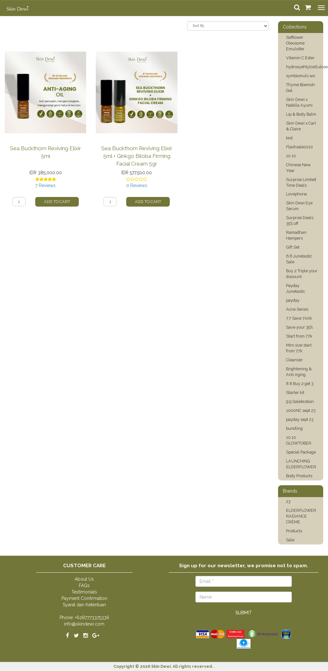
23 (288, 501)
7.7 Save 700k (299, 318)
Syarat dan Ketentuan (84, 604)
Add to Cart (57, 201)
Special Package (301, 452)
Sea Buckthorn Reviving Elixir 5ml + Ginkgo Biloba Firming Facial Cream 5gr (136, 156)
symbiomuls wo (300, 75)
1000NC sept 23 (301, 410)
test (289, 137)
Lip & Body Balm (301, 114)
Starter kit (295, 392)
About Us (84, 579)
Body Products (299, 475)
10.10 (291, 155)
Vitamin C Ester (300, 57)
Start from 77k (299, 336)
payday (292, 300)
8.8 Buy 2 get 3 (300, 383)
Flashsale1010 (299, 146)
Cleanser (294, 359)
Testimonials (84, 591)
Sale (290, 539)
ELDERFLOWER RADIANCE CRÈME (301, 516)
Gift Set (292, 247)
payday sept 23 (300, 419)
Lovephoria (296, 194)
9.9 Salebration (300, 401)
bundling (294, 428)
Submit (243, 612)
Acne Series (297, 309)
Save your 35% (299, 327)
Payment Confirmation (84, 598)
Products (294, 530)
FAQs (84, 585)
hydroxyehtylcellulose (307, 66)
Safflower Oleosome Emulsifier (295, 43)
